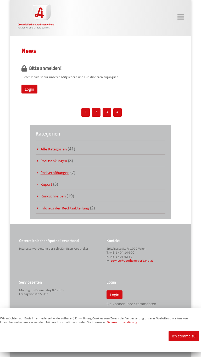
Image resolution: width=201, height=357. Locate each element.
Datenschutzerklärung (122, 322)
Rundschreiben (53, 196)
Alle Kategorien (54, 149)
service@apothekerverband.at (132, 260)
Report (46, 185)
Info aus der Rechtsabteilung (65, 208)
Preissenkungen (54, 161)
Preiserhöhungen (55, 173)
